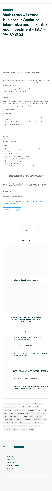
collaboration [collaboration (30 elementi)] (8, 410)
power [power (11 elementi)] (44, 419)
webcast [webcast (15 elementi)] (24, 429)
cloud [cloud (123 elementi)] (36, 407)
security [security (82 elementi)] (14, 423)
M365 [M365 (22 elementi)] (31, 416)
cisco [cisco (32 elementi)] (30, 407)
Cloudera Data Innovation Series (26, 280)
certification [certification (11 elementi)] (22, 407)
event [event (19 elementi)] (12, 413)
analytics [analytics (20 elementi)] (26, 403)
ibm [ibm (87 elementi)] (38, 413)
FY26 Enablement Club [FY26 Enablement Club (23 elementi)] (22, 413)
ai (9, 226)
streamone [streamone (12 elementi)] (30, 426)
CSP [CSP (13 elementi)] (23, 410)
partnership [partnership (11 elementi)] (36, 419)
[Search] (42, 1)
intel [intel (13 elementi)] (44, 413)
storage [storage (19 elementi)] (22, 426)
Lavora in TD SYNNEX (13, 465)
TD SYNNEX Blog (11, 468)
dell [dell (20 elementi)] (45, 410)
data (34, 226)
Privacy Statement (8, 447)
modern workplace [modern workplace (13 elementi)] (9, 419)
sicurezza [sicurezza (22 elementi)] (29, 423)
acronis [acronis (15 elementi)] (6, 403)
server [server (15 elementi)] (21, 423)
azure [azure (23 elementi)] (6, 407)
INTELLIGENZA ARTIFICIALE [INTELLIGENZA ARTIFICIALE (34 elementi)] (12, 416)
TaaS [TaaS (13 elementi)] (38, 426)
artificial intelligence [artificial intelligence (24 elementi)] (36, 403)
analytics (17, 226)
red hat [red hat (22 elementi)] (7, 423)
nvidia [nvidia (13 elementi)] (18, 419)
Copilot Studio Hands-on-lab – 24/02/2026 (27, 362)
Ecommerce (10, 459)
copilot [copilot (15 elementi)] (16, 410)
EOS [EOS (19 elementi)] (6, 413)
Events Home (10, 457)
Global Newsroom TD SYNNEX (15, 471)
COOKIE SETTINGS (19, 447)
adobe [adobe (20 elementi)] (13, 403)
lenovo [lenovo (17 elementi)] (25, 416)
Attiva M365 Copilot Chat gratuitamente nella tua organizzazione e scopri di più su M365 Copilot (26, 319)
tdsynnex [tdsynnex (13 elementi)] (15, 429)
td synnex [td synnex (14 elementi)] (7, 429)
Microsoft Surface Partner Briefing (25, 378)
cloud (27, 226)
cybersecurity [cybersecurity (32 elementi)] (31, 410)
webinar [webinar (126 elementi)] (31, 429)
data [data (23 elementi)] (39, 410)
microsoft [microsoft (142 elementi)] (39, 416)
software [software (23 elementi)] (7, 426)
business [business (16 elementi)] (13, 407)
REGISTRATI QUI (12, 210)
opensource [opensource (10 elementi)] (27, 419)
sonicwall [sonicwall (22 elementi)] (15, 426)
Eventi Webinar (8, 10)
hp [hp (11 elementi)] (32, 413)
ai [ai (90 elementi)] (19, 403)
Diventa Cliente (11, 462)
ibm (41, 226)
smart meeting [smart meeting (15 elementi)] (38, 423)
